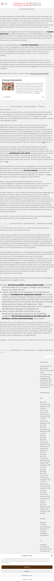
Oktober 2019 (44, 478)
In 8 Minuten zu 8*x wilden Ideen (46, 367)
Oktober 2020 (44, 463)
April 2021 (43, 454)
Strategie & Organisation (45, 350)
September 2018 (45, 488)
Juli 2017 (43, 501)
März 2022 (43, 440)
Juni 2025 (43, 408)
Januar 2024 (44, 421)
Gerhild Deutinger (30, 106)
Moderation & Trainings (45, 223)
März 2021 (43, 457)
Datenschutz (25, 579)
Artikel (43, 142)
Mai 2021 (43, 452)
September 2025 (45, 406)
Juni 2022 (43, 434)
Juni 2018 (43, 490)
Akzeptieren (27, 567)
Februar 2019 (44, 484)
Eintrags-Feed (44, 547)
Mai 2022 (43, 436)
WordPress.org (44, 551)
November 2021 (45, 446)
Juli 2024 (43, 419)
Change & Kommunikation (45, 526)
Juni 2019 (43, 482)
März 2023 (43, 427)
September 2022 (45, 431)
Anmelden (43, 545)
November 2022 (45, 429)
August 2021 (44, 450)
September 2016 (45, 511)
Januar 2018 (44, 494)
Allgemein (43, 523)
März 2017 (43, 505)
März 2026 (43, 402)
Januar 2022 (44, 442)
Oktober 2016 (44, 509)
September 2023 (45, 423)
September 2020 (45, 465)
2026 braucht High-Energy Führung (46, 382)
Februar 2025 (44, 410)
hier (7, 161)
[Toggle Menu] (2, 4)
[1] (35, 335)
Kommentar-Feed (45, 549)
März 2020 (43, 473)
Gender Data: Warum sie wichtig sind (46, 386)
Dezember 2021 (45, 444)
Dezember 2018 (45, 486)
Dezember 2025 (45, 404)
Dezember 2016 (45, 507)
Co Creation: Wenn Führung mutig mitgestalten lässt (46, 376)
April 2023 (43, 425)
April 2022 (43, 438)
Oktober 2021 (44, 448)
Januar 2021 (44, 459)
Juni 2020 (43, 467)
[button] (51, 555)
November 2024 (45, 417)
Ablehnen (27, 571)
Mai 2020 (43, 469)
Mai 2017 (43, 503)
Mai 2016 (43, 513)
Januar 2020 (44, 475)
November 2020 (45, 461)
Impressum (30, 579)
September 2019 (45, 480)
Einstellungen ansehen (27, 575)
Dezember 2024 (45, 415)
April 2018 (43, 492)
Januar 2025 (44, 413)
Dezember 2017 (45, 496)
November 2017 (45, 498)
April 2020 (43, 471)
